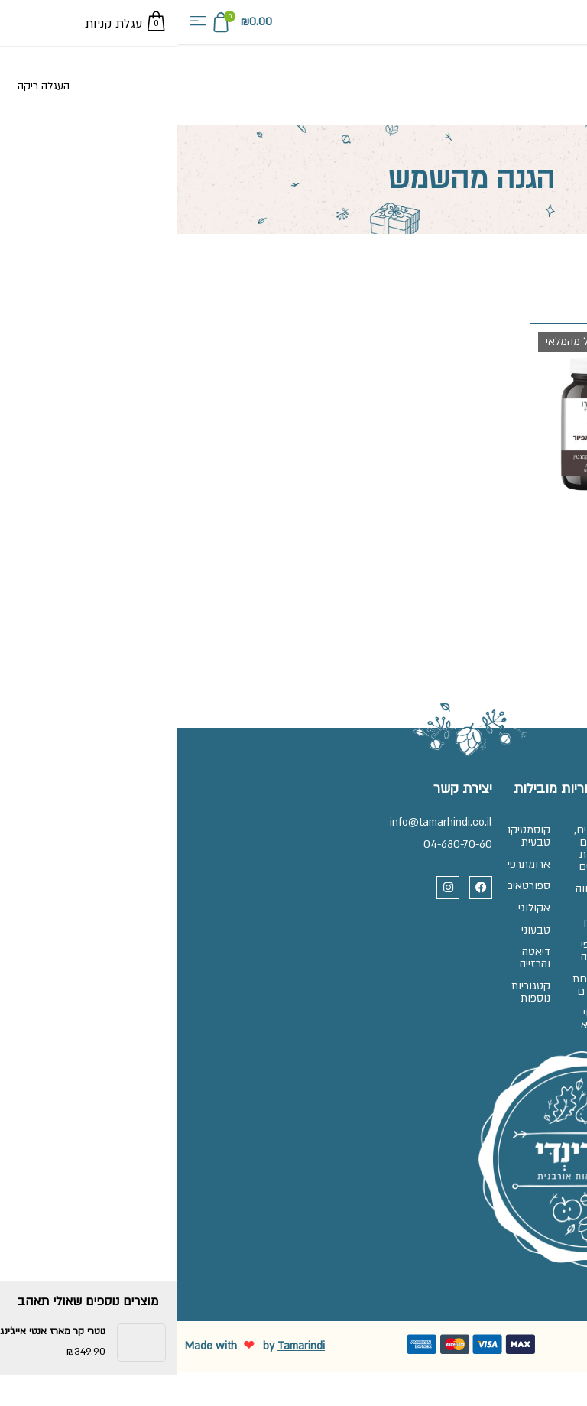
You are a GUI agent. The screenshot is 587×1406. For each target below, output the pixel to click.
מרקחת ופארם (402, 1010)
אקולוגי (345, 928)
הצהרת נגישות (532, 955)
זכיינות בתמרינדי (527, 860)
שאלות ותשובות (528, 833)
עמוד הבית (562, 269)
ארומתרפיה (345, 872)
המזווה (402, 897)
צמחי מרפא (404, 1050)
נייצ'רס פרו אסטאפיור (458, 513)
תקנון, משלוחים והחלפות (529, 894)
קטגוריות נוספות (345, 1028)
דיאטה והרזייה (346, 989)
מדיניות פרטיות (531, 928)
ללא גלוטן (405, 930)
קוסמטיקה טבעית (345, 839)
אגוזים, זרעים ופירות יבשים (402, 851)
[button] (20, 22)
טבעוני (347, 955)
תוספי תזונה (404, 970)
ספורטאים (345, 900)
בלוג (554, 983)
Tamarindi (124, 1380)
